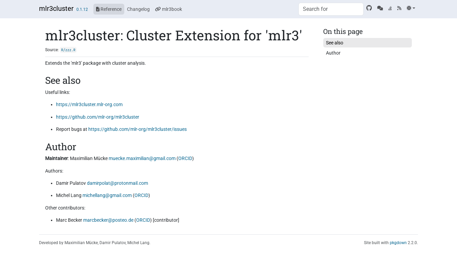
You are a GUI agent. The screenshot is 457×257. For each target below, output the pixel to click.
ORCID (185, 158)
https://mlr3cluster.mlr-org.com (89, 104)
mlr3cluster (56, 8)
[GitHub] (369, 8)
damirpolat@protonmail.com (117, 183)
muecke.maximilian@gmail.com (142, 158)
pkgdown (398, 242)
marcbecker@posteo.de (108, 220)
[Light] (411, 8)
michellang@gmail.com (107, 195)
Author (333, 53)
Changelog (138, 9)
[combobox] (331, 9)
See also (334, 42)
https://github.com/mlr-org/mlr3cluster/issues (137, 129)
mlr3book (168, 9)
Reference (109, 9)
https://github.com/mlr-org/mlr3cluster (97, 117)
